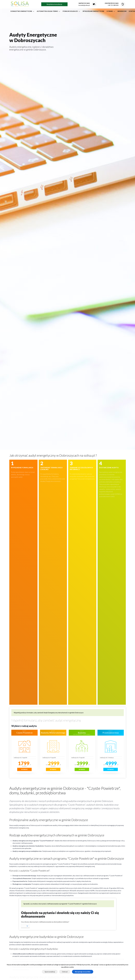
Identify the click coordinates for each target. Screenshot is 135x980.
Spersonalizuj (50, 972)
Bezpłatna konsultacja (54, 4)
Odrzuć (65, 972)
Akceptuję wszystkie (82, 972)
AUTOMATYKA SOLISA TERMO (47, 11)
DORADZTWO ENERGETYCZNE (21, 11)
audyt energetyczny (68, 720)
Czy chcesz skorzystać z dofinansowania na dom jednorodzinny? (45, 922)
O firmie (110, 11)
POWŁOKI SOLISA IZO (70, 11)
